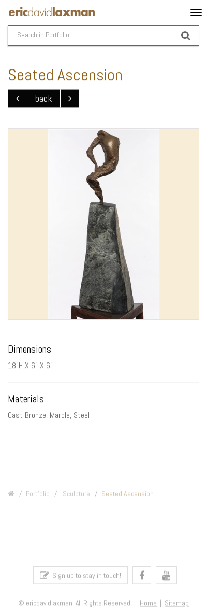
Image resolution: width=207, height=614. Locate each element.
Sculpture (75, 496)
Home (148, 605)
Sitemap (177, 605)
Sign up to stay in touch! (80, 577)
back (43, 99)
